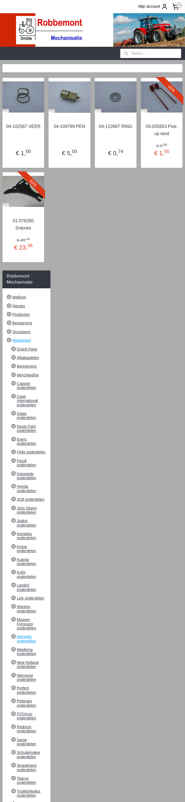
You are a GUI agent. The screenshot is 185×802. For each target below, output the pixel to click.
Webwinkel (21, 134)
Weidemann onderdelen (27, 612)
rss (127, 791)
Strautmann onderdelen (27, 561)
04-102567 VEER (69, 130)
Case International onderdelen (27, 194)
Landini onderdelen (26, 381)
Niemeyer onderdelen (26, 471)
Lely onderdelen (30, 392)
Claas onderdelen (26, 209)
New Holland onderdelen (28, 458)
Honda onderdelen (26, 282)
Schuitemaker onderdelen (29, 548)
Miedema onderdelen (26, 445)
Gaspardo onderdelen (26, 269)
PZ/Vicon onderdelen (26, 509)
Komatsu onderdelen (26, 329)
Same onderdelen (26, 535)
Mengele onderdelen (26, 432)
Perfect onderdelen (26, 484)
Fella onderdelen (31, 245)
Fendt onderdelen (26, 256)
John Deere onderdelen (27, 304)
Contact (19, 636)
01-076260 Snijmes (69, 231)
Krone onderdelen (26, 342)
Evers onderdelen (26, 235)
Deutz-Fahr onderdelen (26, 222)
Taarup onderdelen (26, 574)
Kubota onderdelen (26, 355)
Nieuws (18, 99)
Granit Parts (27, 143)
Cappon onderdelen (26, 179)
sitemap (117, 791)
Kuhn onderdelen (26, 368)
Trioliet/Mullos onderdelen (29, 587)
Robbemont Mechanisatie (88, 739)
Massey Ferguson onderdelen (26, 417)
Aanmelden (16, 768)
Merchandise (28, 168)
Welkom (19, 91)
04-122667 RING (135, 130)
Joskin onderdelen (26, 316)
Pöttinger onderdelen (26, 496)
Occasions (21, 125)
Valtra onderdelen (26, 600)
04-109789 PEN (102, 130)
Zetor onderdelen (26, 625)
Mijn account (153, 6)
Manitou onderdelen (26, 402)
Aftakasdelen (28, 151)
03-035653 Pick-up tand (168, 133)
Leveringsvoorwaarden (31, 645)
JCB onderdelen (30, 293)
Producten (21, 108)
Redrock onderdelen (26, 522)
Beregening (22, 116)
